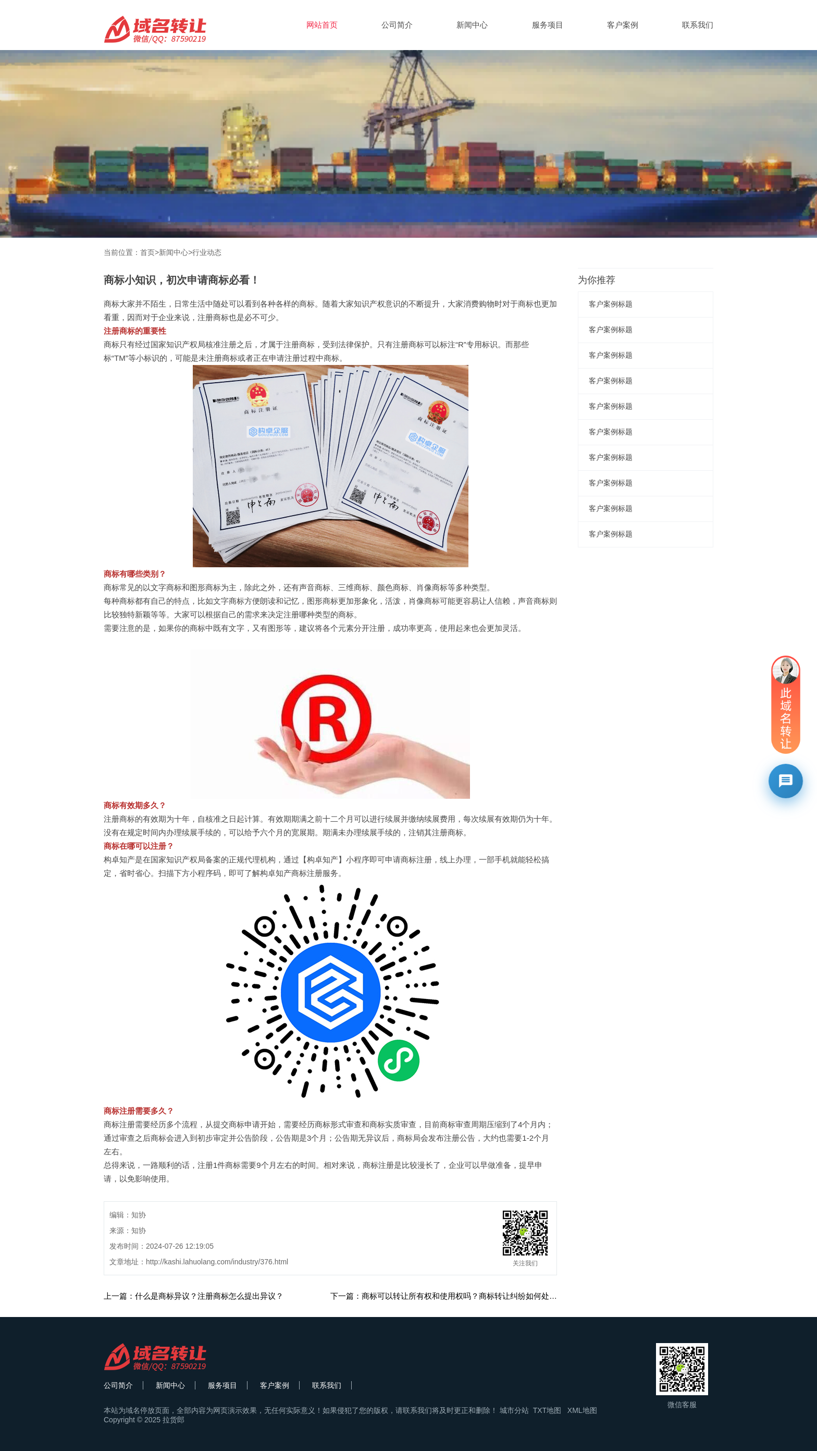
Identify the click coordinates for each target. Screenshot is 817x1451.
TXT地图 (547, 1410)
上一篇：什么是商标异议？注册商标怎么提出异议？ (193, 1295)
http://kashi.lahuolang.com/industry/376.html (217, 1262)
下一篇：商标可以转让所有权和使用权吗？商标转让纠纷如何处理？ (447, 1295)
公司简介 (397, 24)
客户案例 (622, 24)
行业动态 (206, 252)
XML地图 (582, 1410)
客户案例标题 (611, 304)
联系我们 (697, 24)
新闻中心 (472, 24)
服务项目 (547, 24)
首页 (147, 252)
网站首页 (322, 24)
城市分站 (514, 1410)
